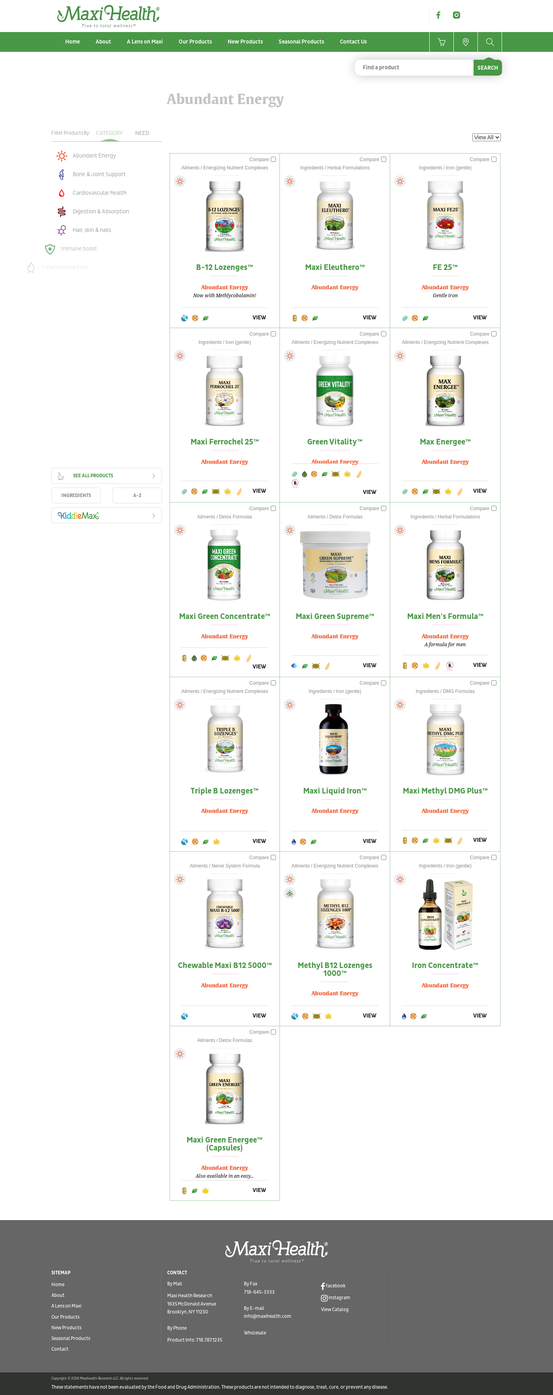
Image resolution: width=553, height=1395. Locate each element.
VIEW (259, 317)
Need (142, 133)
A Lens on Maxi (145, 41)
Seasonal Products (301, 41)
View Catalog (335, 1310)
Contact (59, 1349)
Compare (262, 159)
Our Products (195, 41)
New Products (245, 41)
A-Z (137, 496)
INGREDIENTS (76, 496)
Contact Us (353, 41)
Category (109, 133)
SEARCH (488, 68)
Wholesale (255, 1333)
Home (72, 41)
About (103, 41)
